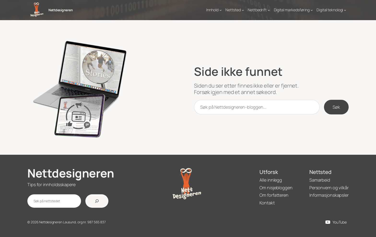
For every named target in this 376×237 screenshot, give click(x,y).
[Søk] (96, 201)
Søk (336, 107)
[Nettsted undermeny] (243, 10)
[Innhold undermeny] (220, 10)
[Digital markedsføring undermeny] (312, 10)
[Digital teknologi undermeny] (345, 10)
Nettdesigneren (60, 10)
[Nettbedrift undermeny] (269, 10)
